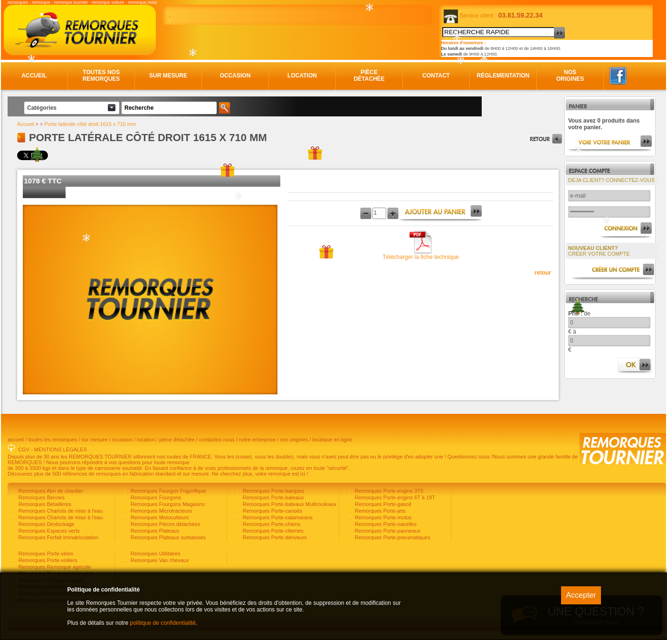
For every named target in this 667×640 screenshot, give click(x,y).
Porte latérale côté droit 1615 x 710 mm (90, 124)
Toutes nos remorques (101, 75)
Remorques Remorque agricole (54, 567)
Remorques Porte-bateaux (272, 497)
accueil (16, 439)
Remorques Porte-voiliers (47, 560)
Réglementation (503, 75)
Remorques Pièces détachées (164, 524)
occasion (122, 439)
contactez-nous (217, 439)
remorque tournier (71, 2)
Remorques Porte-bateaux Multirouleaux (289, 504)
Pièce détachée (368, 75)
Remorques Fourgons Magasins (167, 504)
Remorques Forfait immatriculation (57, 537)
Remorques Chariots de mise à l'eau (60, 511)
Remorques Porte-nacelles (385, 524)
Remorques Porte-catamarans (277, 517)
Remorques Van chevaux (159, 560)
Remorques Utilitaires (155, 553)
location (146, 439)
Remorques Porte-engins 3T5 (388, 491)
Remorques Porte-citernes (272, 531)
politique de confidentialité (162, 623)
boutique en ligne (333, 439)
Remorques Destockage (46, 524)
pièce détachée (177, 439)
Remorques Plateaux (154, 531)
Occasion (235, 75)
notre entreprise (257, 439)
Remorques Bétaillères (44, 504)
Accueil (34, 75)
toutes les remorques (52, 439)
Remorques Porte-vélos (45, 553)
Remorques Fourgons (155, 497)
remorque (41, 2)
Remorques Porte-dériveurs (274, 537)
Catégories (42, 108)
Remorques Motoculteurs (159, 517)
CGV (23, 449)
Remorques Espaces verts (48, 531)
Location (302, 75)
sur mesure (94, 439)
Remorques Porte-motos (382, 517)
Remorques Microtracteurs (160, 511)
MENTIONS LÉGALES (60, 449)
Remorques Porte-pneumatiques (391, 537)
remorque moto (142, 2)
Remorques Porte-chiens (271, 524)
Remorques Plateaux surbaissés (167, 537)
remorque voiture (108, 2)
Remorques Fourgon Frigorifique (167, 491)
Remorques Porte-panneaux (386, 531)
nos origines (294, 439)
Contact (436, 75)
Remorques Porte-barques (273, 491)
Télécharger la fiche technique (420, 257)
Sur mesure (168, 75)
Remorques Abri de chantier (50, 491)
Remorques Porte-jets (379, 511)
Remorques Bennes (41, 497)
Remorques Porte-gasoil (382, 504)
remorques (18, 2)
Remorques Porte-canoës (271, 511)
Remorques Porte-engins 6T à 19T (394, 497)
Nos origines (570, 75)
